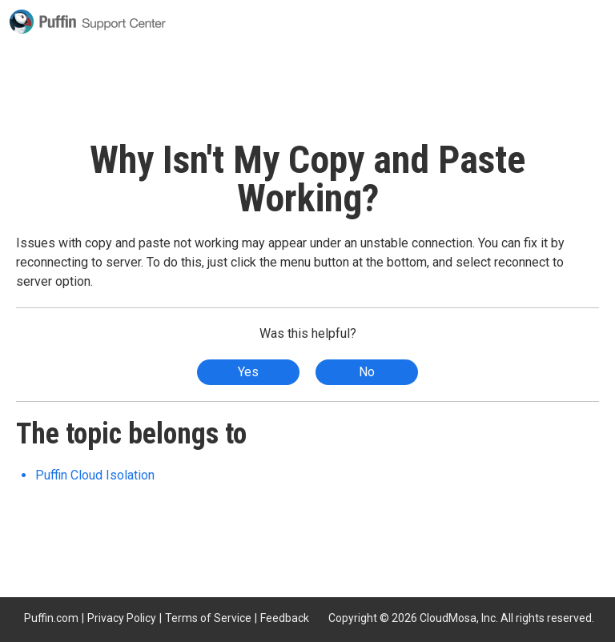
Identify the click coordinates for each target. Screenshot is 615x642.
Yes (248, 371)
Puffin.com (51, 618)
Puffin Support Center (88, 22)
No (367, 371)
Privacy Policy (121, 618)
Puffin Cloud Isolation (95, 475)
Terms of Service (208, 618)
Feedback (284, 618)
